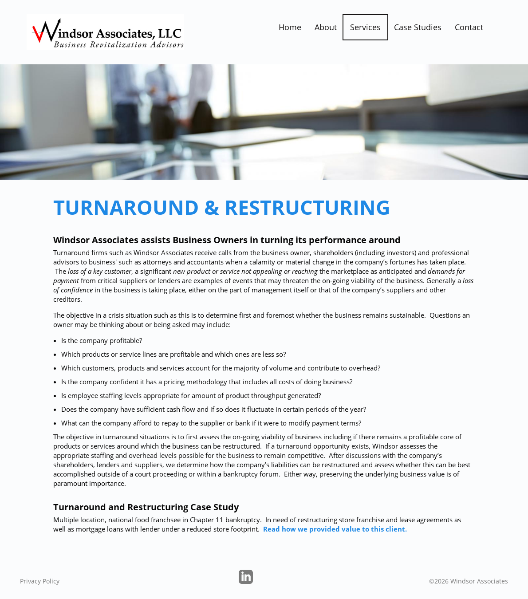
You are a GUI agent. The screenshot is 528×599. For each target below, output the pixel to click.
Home (290, 27)
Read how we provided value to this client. (335, 528)
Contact (469, 27)
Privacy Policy (39, 581)
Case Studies (417, 27)
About (326, 27)
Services (365, 27)
